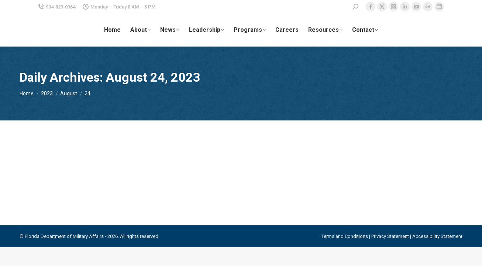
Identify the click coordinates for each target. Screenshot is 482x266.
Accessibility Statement (437, 236)
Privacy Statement (390, 236)
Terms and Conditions (344, 236)
